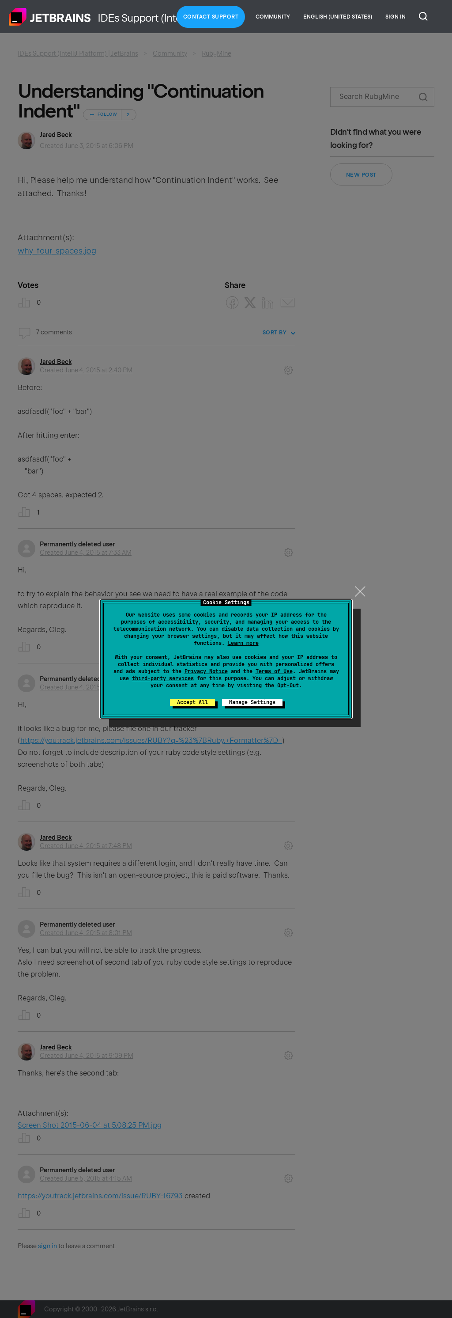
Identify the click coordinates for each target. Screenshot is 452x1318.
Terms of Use (274, 671)
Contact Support (211, 17)
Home (50, 17)
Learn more (243, 643)
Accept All (192, 702)
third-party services (163, 678)
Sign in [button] (395, 17)
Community (273, 17)
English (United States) (337, 17)
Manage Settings (252, 702)
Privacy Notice (206, 671)
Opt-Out (288, 685)
